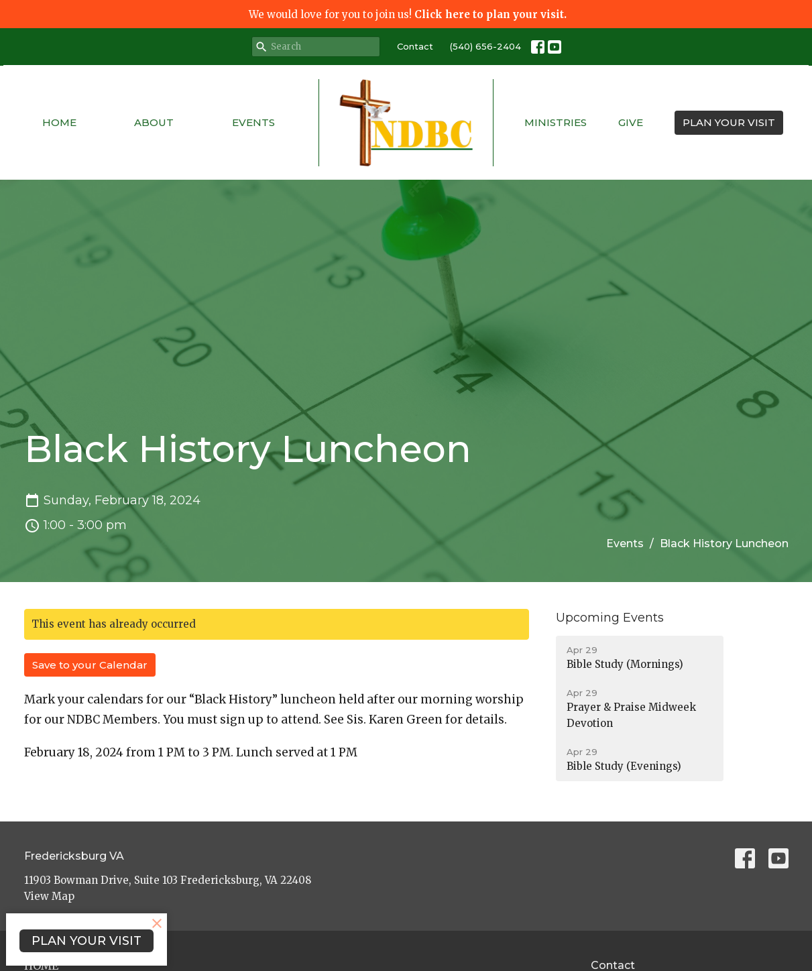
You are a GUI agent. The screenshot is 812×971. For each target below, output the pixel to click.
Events (253, 122)
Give (630, 122)
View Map (49, 896)
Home (59, 122)
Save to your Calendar (90, 665)
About (154, 122)
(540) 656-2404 (485, 46)
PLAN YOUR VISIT (729, 122)
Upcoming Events (610, 617)
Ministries (555, 122)
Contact (415, 46)
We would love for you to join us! (408, 14)
